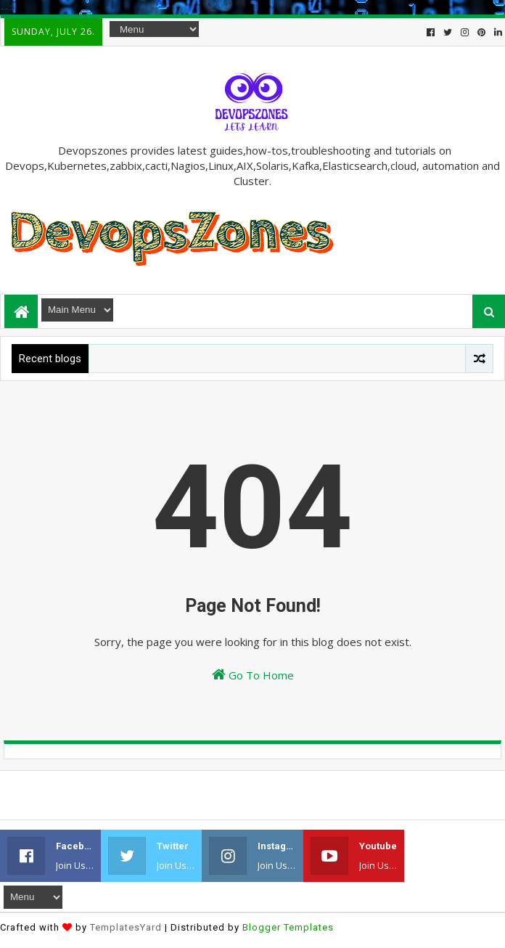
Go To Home (253, 674)
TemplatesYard (126, 927)
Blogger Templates (288, 927)
